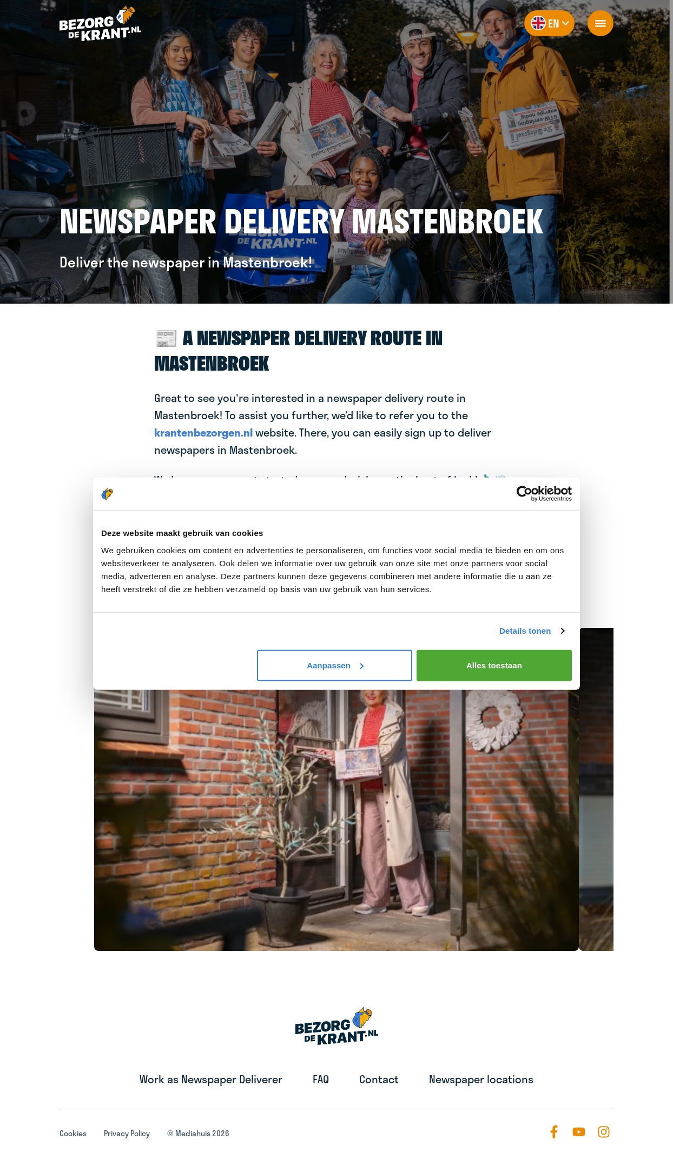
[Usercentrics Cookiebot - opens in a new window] (524, 494)
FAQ (321, 1079)
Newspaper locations (481, 1079)
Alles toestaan (494, 664)
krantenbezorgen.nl (203, 432)
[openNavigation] (600, 23)
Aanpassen (335, 664)
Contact (379, 1079)
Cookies (73, 1133)
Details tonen (525, 630)
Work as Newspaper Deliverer (211, 1079)
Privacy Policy (127, 1133)
